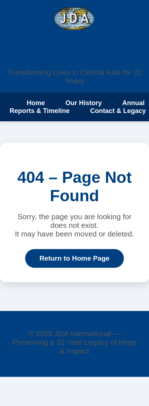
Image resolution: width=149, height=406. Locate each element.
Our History (83, 103)
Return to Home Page (74, 258)
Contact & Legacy (118, 110)
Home (36, 103)
